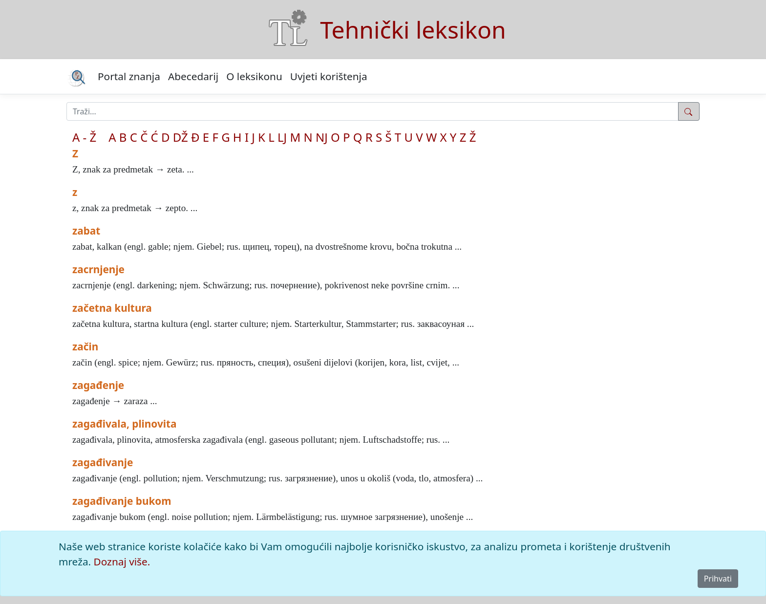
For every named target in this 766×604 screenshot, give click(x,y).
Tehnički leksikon (413, 29)
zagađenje (98, 385)
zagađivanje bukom (121, 501)
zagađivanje (102, 462)
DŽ (180, 137)
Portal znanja (129, 76)
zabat (86, 230)
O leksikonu (254, 76)
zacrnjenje (98, 269)
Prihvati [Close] (718, 578)
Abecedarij (193, 76)
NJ (322, 137)
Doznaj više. (122, 561)
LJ (282, 137)
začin (85, 346)
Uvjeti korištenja (328, 76)
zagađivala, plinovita (124, 424)
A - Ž (84, 137)
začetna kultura (112, 308)
